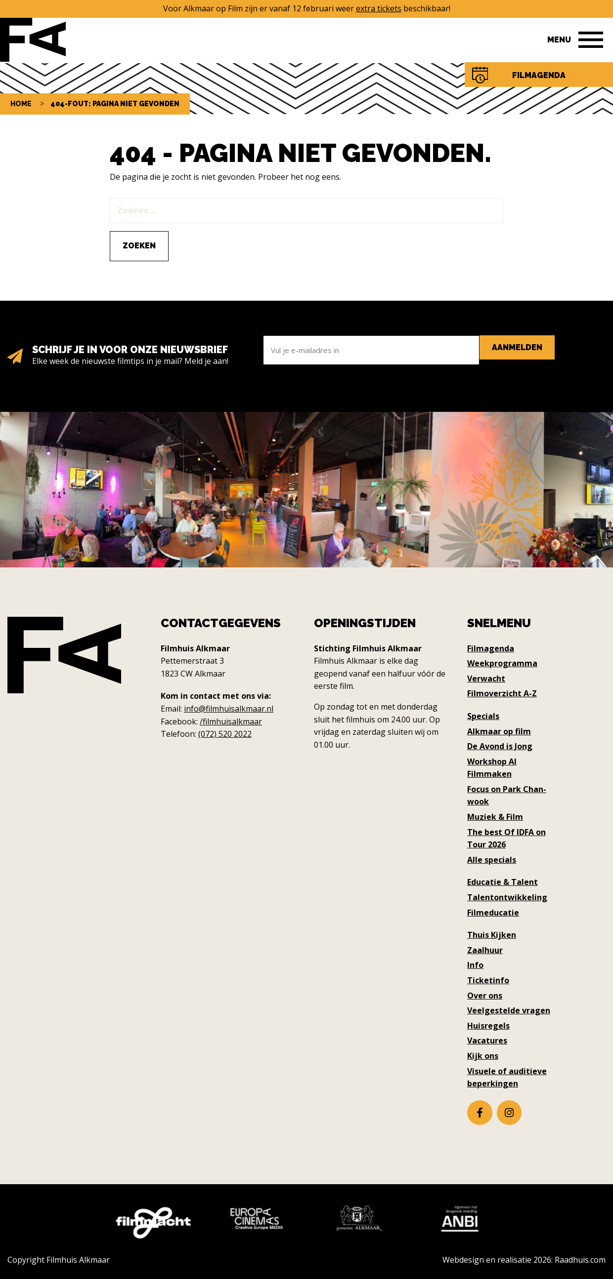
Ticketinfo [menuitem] (488, 980)
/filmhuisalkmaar (231, 721)
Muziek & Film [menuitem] (495, 816)
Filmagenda (539, 75)
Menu (559, 39)
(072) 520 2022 (225, 733)
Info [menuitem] (475, 964)
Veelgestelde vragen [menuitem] (508, 1010)
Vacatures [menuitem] (487, 1040)
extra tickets (378, 8)
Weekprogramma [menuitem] (502, 663)
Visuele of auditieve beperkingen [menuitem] (507, 1077)
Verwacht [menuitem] (486, 678)
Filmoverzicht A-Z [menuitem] (502, 693)
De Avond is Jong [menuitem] (499, 746)
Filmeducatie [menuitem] (493, 912)
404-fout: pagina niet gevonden (114, 104)
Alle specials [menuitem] (491, 859)
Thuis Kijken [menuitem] (491, 934)
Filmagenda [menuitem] (490, 648)
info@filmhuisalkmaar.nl (228, 708)
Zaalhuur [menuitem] (485, 950)
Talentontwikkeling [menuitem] (507, 897)
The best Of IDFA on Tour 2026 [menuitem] (506, 838)
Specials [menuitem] (483, 716)
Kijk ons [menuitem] (482, 1055)
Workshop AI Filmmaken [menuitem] (492, 768)
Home (21, 104)
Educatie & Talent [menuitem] (502, 882)
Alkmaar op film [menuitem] (499, 731)
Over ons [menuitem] (484, 995)
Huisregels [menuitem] (488, 1025)
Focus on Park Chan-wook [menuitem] (506, 795)
